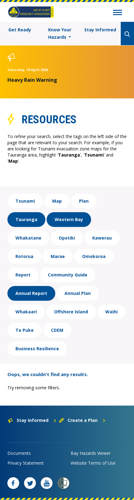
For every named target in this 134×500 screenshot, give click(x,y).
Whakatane (28, 238)
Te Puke (24, 330)
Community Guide (67, 275)
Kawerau (102, 238)
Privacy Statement (25, 463)
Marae (58, 256)
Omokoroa (94, 256)
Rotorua (24, 256)
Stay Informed (100, 30)
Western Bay (69, 219)
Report (23, 275)
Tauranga (26, 219)
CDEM (57, 330)
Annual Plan (78, 293)
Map (57, 201)
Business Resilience (37, 348)
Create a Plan (82, 420)
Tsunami (25, 201)
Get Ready (19, 30)
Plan (84, 201)
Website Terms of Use (93, 463)
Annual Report (31, 293)
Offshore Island (71, 312)
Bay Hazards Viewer (91, 453)
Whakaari (26, 312)
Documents (19, 453)
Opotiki (67, 238)
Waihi (111, 312)
